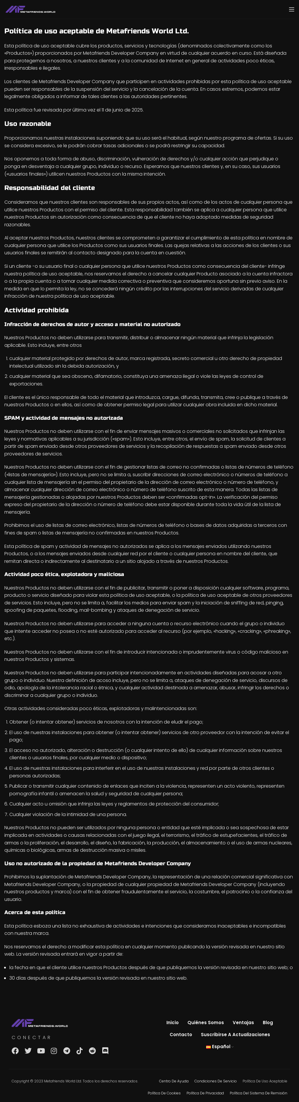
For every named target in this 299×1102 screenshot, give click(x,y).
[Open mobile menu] (292, 9)
